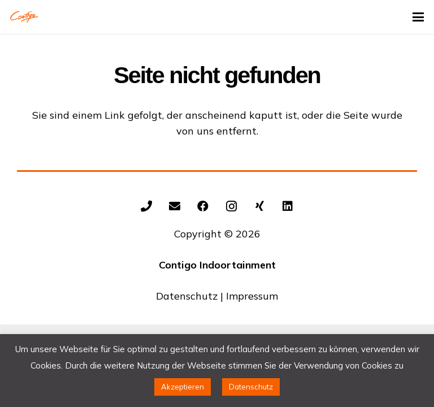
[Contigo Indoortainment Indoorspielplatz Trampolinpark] (24, 17)
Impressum (252, 295)
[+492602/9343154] (146, 206)
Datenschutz (187, 295)
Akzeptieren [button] (182, 386)
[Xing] (259, 206)
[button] (418, 17)
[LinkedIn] (288, 206)
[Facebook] (203, 206)
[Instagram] (231, 206)
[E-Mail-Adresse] (174, 206)
